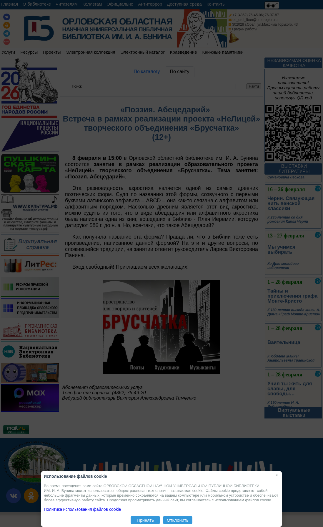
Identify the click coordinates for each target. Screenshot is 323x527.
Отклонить (178, 520)
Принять (145, 520)
